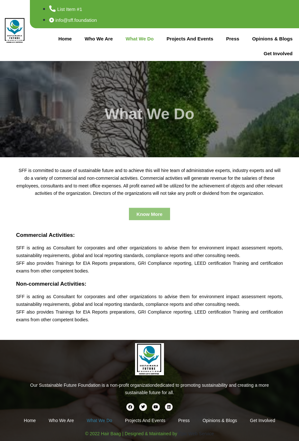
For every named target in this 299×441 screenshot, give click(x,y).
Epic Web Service (196, 433)
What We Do (140, 38)
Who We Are (99, 38)
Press (232, 38)
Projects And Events (190, 38)
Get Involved (278, 53)
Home (65, 38)
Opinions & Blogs (272, 38)
